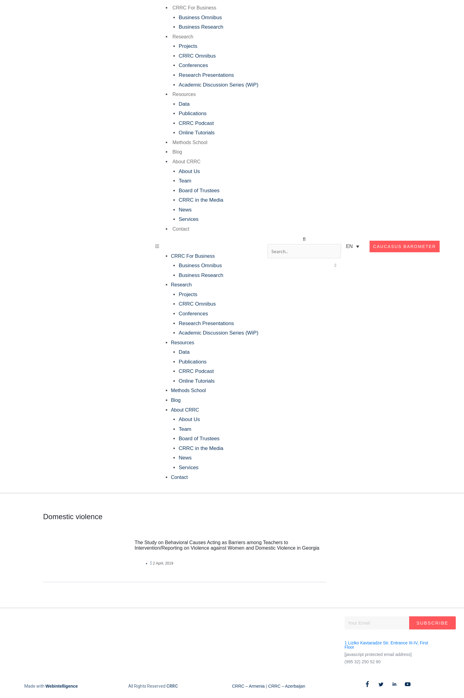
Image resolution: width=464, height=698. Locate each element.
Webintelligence (61, 686)
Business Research (200, 27)
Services (188, 219)
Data (183, 104)
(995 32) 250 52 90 (363, 661)
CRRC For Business (194, 7)
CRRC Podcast (195, 123)
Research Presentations (205, 75)
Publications (192, 113)
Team (184, 181)
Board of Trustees (198, 190)
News (184, 210)
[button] (206, 246)
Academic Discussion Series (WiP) (218, 85)
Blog (177, 151)
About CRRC (186, 161)
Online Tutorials (196, 133)
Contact (180, 229)
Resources (183, 94)
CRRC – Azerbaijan (286, 686)
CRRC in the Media (200, 200)
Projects (187, 46)
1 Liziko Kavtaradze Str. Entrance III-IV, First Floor (386, 645)
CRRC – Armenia (248, 686)
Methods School (189, 142)
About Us (188, 171)
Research (182, 36)
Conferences (192, 65)
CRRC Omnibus (196, 56)
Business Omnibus (199, 17)
